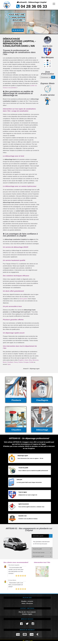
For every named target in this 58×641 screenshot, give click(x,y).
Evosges (26, 362)
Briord (4, 362)
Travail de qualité (37, 549)
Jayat (8, 364)
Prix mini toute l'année (38, 552)
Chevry (16, 362)
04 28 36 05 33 (34, 6)
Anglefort (21, 360)
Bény (30, 360)
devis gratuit (23, 298)
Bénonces (35, 360)
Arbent (26, 360)
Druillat (31, 362)
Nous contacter (31, 612)
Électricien (29, 603)
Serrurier (30, 601)
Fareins (20, 362)
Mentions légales (27, 614)
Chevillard (10, 362)
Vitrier (23, 603)
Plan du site (22, 612)
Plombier (24, 601)
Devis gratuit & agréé (38, 556)
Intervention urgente (38, 536)
